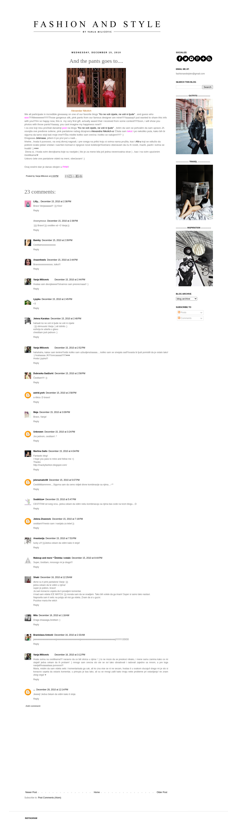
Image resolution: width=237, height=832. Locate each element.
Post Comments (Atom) (49, 797)
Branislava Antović (43, 635)
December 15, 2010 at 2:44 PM (62, 260)
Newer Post (31, 792)
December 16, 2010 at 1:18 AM (54, 615)
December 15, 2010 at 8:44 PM (87, 558)
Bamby (37, 240)
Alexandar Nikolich (81, 110)
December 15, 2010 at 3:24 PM (59, 431)
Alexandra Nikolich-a (102, 131)
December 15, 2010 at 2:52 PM (70, 347)
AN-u (138, 141)
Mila (35, 615)
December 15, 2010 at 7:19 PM (67, 519)
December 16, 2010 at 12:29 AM (56, 577)
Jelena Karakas (41, 318)
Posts (182, 312)
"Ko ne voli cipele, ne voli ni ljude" (117, 114)
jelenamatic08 (40, 480)
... (34, 689)
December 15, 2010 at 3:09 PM (54, 412)
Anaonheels (39, 260)
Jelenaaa (41, 138)
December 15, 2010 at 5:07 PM (64, 480)
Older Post (162, 792)
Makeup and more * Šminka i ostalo (52, 558)
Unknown (38, 431)
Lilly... (36, 201)
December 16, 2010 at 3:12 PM (70, 654)
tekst (129, 131)
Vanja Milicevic (41, 279)
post (64, 128)
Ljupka (37, 299)
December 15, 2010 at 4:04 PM (64, 451)
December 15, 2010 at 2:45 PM (57, 299)
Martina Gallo (40, 451)
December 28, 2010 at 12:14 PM (52, 689)
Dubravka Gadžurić (43, 373)
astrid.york (39, 393)
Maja (35, 412)
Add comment (33, 706)
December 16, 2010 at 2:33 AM (69, 635)
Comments (184, 318)
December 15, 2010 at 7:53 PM (61, 538)
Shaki (36, 577)
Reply (36, 210)
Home (97, 792)
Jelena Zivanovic (42, 519)
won (26, 117)
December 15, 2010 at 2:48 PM (66, 318)
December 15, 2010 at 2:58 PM (70, 373)
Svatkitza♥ (38, 499)
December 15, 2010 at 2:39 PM (62, 221)
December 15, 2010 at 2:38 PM (56, 201)
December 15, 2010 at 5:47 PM (60, 499)
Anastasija (38, 538)
